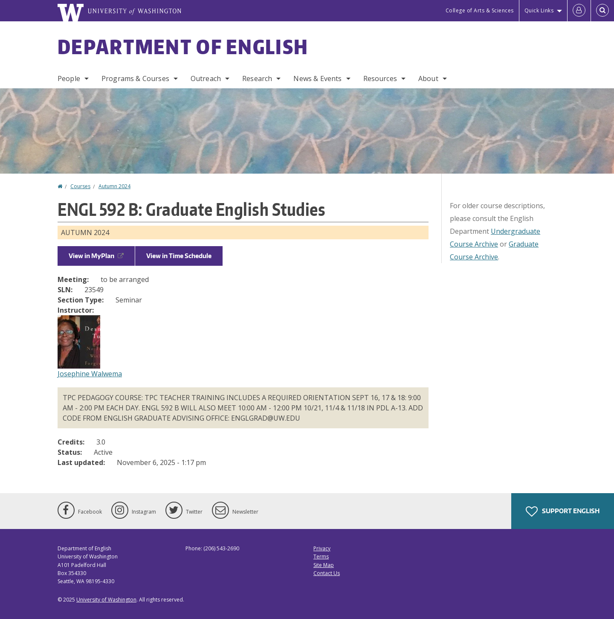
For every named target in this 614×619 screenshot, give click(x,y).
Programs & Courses (135, 78)
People (69, 78)
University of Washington (106, 599)
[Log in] (579, 10)
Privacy (321, 548)
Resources (380, 78)
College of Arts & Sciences (480, 10)
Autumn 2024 (114, 186)
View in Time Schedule (178, 255)
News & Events (317, 78)
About (428, 78)
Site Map (323, 565)
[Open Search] (602, 10)
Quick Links (539, 10)
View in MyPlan (96, 255)
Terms (321, 556)
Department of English (183, 46)
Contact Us (326, 573)
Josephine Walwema (90, 373)
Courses (80, 186)
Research (257, 78)
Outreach (206, 78)
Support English (563, 511)
